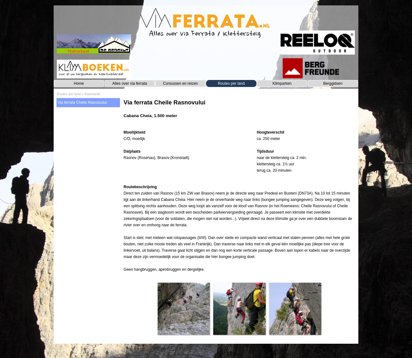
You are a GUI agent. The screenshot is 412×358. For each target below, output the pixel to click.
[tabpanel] (239, 111)
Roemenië (92, 94)
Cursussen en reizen (180, 83)
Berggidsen (332, 83)
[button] (183, 308)
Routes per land (231, 83)
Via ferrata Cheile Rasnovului (82, 102)
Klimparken (281, 83)
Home (79, 83)
